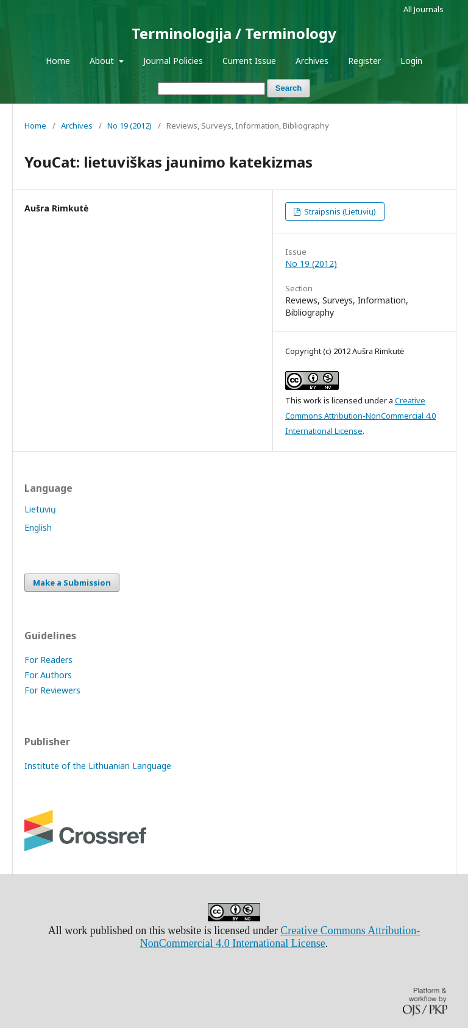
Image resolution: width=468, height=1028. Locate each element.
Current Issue (249, 60)
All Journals (423, 9)
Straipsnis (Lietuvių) (339, 211)
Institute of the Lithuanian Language (97, 765)
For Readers (48, 659)
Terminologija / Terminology (234, 33)
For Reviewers (52, 690)
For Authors (48, 675)
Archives (312, 60)
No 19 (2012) (129, 125)
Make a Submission (72, 582)
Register (364, 60)
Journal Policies (173, 60)
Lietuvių (40, 509)
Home (58, 60)
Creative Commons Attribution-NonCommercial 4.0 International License (360, 415)
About (103, 60)
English (38, 527)
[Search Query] (211, 88)
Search (288, 88)
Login (411, 60)
